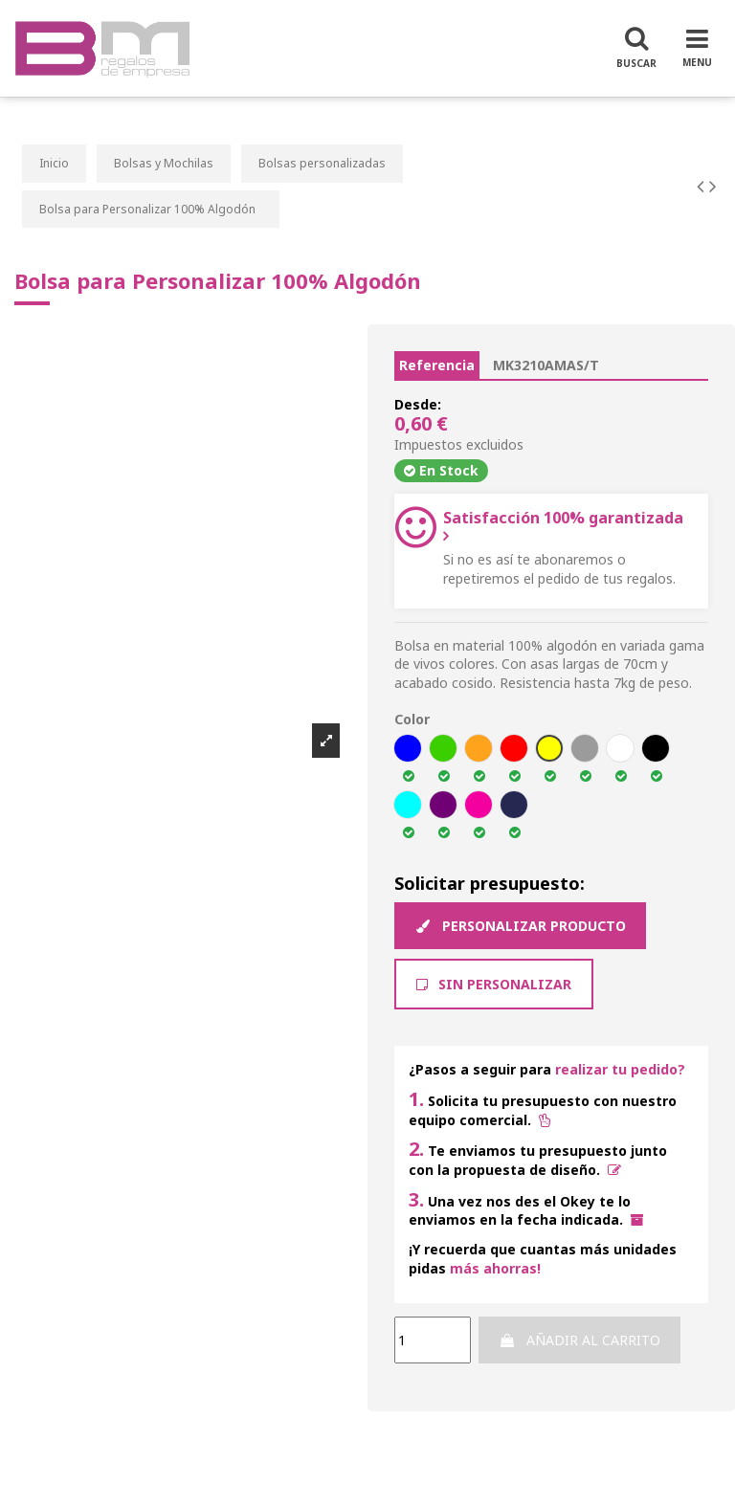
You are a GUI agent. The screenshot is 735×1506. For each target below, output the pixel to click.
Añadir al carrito (579, 1340)
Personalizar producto (520, 926)
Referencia (437, 365)
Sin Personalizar (493, 984)
